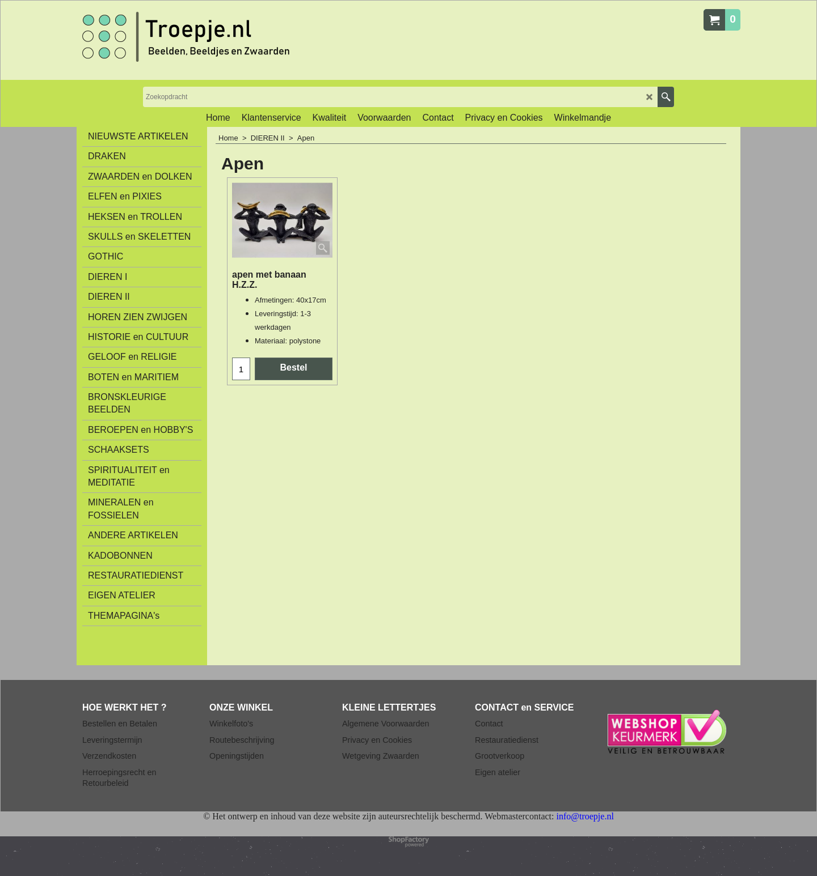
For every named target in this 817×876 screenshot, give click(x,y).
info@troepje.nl (584, 816)
